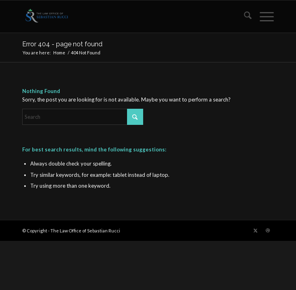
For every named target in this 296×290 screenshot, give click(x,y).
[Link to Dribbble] (268, 230)
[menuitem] (244, 16)
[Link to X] (256, 230)
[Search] (244, 16)
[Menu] (263, 16)
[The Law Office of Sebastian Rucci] (122, 16)
